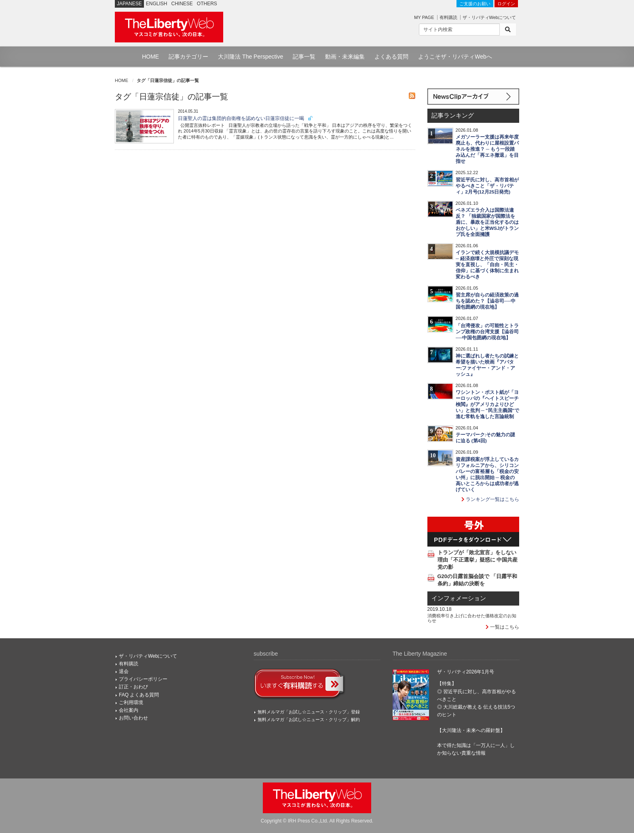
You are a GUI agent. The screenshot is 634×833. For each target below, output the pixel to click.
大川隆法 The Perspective (250, 56)
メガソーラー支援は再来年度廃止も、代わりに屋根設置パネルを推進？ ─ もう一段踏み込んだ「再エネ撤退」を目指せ (487, 149)
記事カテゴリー (188, 56)
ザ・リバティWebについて (489, 17)
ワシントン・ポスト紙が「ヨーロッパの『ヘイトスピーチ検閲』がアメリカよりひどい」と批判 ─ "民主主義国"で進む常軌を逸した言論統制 (487, 404)
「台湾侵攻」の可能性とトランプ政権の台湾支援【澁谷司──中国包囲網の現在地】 (487, 331)
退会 (124, 671)
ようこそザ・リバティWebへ (455, 56)
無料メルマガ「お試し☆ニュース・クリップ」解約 (309, 719)
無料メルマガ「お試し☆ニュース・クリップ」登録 (309, 711)
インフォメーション (458, 598)
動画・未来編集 (345, 56)
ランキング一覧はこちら (490, 499)
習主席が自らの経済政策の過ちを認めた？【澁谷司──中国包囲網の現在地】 (487, 300)
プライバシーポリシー (143, 679)
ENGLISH (156, 3)
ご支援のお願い (474, 3)
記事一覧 (304, 56)
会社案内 (128, 710)
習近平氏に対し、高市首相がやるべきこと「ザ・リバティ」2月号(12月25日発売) (487, 185)
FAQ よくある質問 (139, 695)
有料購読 (448, 17)
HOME (150, 56)
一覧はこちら (502, 627)
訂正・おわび (133, 687)
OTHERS (207, 3)
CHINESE (182, 3)
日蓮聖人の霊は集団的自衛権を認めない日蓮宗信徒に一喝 (245, 118)
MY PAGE (424, 17)
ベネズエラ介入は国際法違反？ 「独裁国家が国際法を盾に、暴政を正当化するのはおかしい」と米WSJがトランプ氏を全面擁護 (487, 222)
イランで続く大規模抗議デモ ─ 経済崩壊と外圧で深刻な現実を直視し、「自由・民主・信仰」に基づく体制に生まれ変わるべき (487, 264)
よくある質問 (391, 56)
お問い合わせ (133, 718)
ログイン (506, 3)
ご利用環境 (131, 702)
